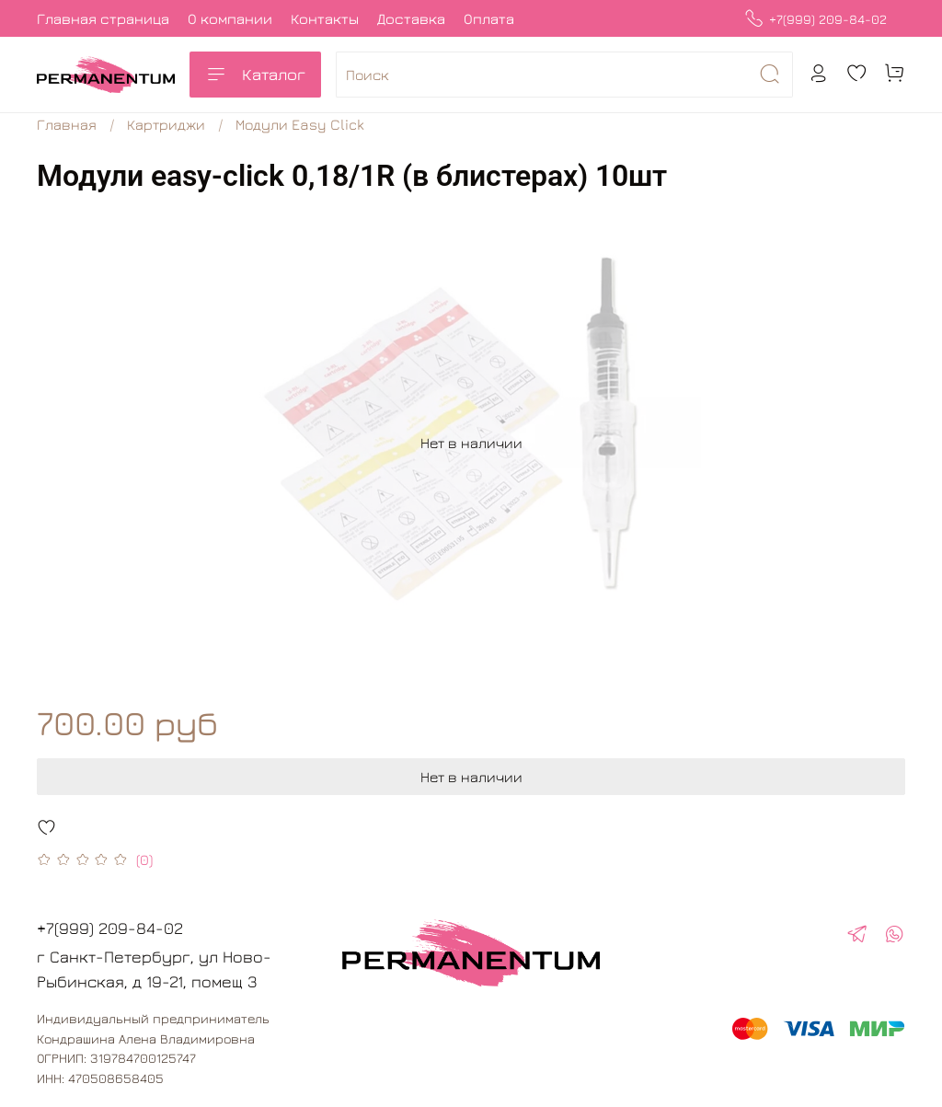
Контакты (325, 18)
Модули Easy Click (300, 124)
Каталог (255, 74)
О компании (230, 18)
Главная (67, 124)
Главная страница (103, 18)
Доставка (411, 18)
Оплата (489, 18)
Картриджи (166, 124)
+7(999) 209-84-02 (815, 19)
